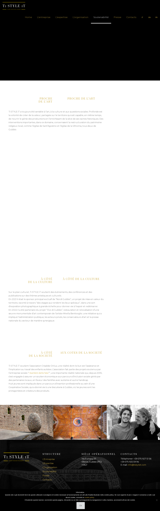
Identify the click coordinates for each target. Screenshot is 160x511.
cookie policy (89, 497)
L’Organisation (50, 467)
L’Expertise (48, 463)
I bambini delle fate (38, 373)
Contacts (47, 479)
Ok (80, 505)
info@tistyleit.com (137, 465)
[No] (157, 500)
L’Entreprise (49, 459)
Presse (46, 475)
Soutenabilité (49, 471)
